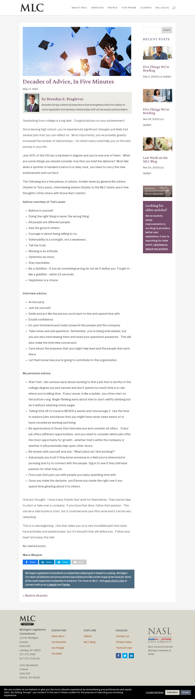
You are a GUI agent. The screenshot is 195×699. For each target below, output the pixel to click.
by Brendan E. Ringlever (62, 99)
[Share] (30, 562)
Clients (88, 636)
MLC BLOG (162, 7)
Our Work (57, 653)
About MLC (58, 636)
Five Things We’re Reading (156, 68)
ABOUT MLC (79, 7)
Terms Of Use (124, 647)
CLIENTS (145, 7)
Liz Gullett (165, 76)
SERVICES (97, 7)
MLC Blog (89, 642)
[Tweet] (62, 562)
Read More (172, 692)
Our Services (59, 642)
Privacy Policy (124, 642)
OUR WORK (129, 7)
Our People (58, 647)
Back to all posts (36, 595)
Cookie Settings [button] (155, 692)
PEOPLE (113, 7)
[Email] (79, 562)
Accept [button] (185, 692)
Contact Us (122, 636)
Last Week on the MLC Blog (155, 159)
